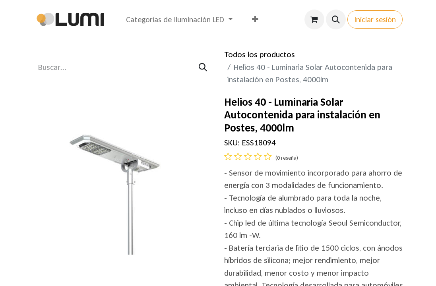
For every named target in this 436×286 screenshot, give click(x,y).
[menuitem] (179, 19)
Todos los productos (259, 54)
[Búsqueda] (203, 67)
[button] (336, 19)
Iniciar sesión (375, 19)
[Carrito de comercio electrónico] (314, 19)
